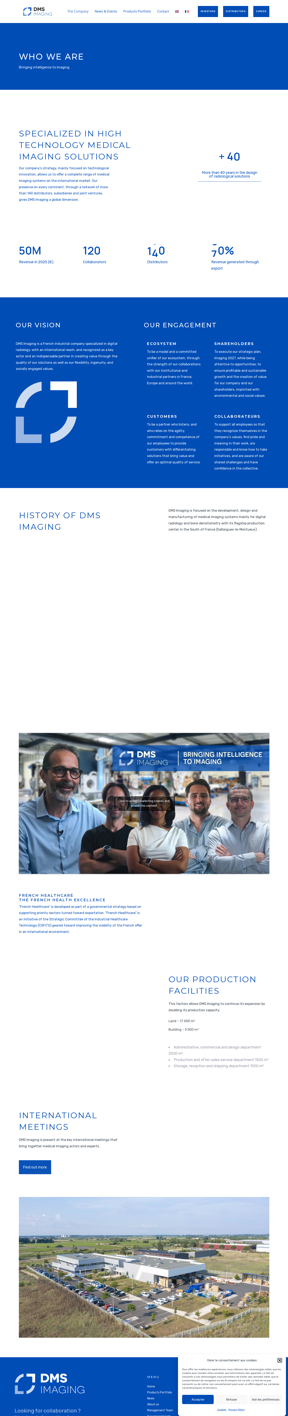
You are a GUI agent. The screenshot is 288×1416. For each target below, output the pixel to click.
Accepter (198, 1399)
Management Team (160, 1410)
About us (153, 1404)
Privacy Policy (236, 1409)
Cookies (221, 1409)
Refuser (231, 1399)
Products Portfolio (137, 11)
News (150, 1398)
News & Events (106, 11)
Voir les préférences (266, 1399)
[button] (280, 1360)
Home (151, 1386)
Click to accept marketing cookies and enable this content (144, 803)
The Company (77, 11)
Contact (163, 11)
